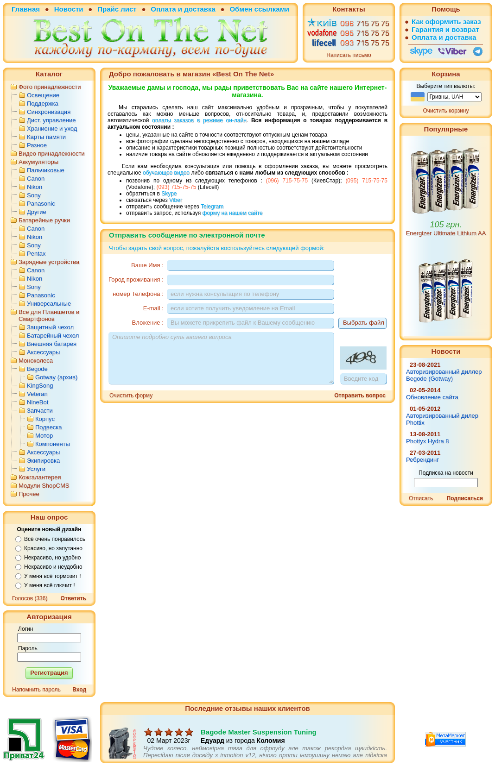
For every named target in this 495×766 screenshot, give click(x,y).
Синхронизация (48, 111)
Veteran (37, 393)
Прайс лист (116, 9)
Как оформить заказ (446, 21)
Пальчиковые (45, 170)
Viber (175, 200)
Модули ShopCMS (44, 485)
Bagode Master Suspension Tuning (259, 741)
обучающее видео (166, 173)
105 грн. (446, 224)
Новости (68, 9)
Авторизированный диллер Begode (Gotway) (444, 375)
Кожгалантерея (40, 477)
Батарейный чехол (53, 335)
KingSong (40, 385)
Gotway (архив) (56, 377)
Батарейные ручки (44, 220)
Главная (26, 9)
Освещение (43, 95)
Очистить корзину (446, 110)
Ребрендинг (422, 459)
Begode (37, 368)
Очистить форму (130, 395)
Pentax (36, 253)
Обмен (240, 9)
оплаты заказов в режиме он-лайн (199, 120)
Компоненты (52, 443)
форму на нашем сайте (233, 213)
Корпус (45, 418)
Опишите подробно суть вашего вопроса (221, 358)
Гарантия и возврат (445, 29)
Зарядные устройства (49, 261)
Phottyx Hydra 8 (427, 441)
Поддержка (42, 103)
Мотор (44, 435)
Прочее (29, 493)
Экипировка (43, 460)
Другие (36, 211)
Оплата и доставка (183, 9)
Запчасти (40, 410)
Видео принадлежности (52, 153)
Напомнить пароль (36, 689)
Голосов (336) (29, 598)
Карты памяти (46, 136)
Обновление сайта (432, 397)
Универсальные (49, 303)
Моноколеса (36, 360)
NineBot (37, 402)
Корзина (446, 74)
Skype (169, 193)
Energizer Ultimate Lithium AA (446, 233)
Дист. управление (51, 120)
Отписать (421, 498)
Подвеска (48, 427)
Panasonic (41, 203)
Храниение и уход (52, 128)
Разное (37, 145)
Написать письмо (348, 55)
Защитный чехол (50, 327)
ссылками (271, 9)
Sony (34, 195)
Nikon (34, 186)
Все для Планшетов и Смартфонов (49, 315)
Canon (35, 178)
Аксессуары (43, 352)
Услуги (36, 468)
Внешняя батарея (51, 343)
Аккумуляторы (38, 161)
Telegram (212, 206)
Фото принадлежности (50, 86)
